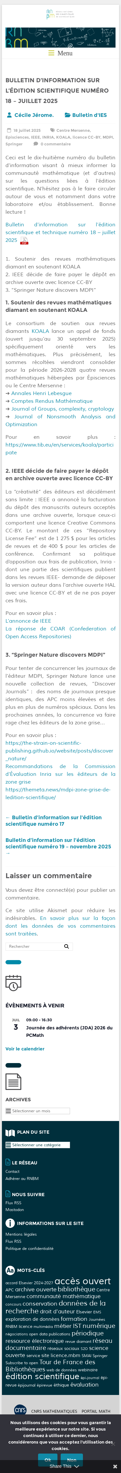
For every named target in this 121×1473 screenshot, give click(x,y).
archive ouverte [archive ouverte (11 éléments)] (35, 1289)
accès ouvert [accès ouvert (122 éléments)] (83, 1281)
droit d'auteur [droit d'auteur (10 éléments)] (57, 1311)
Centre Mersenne (73, 130)
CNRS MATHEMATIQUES (54, 1411)
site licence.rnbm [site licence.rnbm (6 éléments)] (60, 1356)
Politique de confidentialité (29, 1248)
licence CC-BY (86, 137)
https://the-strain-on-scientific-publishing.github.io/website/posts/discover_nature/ (59, 751)
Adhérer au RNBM (22, 1178)
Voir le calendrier (25, 1049)
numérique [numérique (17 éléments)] (99, 1326)
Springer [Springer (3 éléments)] (100, 1355)
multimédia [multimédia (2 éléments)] (43, 1327)
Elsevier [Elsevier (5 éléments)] (84, 1312)
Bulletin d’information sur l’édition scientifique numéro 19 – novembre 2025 (58, 846)
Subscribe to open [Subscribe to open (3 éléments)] (21, 1362)
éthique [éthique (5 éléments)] (61, 1385)
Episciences (17, 137)
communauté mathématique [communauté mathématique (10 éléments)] (63, 1296)
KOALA (63, 137)
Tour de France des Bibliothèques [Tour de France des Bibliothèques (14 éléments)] (50, 1365)
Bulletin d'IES (89, 115)
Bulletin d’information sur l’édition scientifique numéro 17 (53, 820)
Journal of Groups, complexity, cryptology (62, 409)
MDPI (108, 137)
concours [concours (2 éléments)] (13, 1304)
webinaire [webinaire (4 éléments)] (87, 1370)
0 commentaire (51, 144)
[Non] (113, 1444)
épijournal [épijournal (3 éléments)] (26, 1385)
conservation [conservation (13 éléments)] (40, 1304)
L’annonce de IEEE (28, 621)
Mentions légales (21, 1234)
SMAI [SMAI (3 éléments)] (86, 1355)
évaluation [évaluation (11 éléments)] (84, 1384)
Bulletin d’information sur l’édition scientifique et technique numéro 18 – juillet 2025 (60, 232)
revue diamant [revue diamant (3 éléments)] (78, 1341)
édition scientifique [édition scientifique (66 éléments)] (42, 1376)
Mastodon (14, 1209)
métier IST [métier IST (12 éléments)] (67, 1326)
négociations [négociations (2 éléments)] (16, 1334)
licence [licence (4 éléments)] (25, 1326)
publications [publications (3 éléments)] (59, 1334)
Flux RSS (13, 1203)
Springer (14, 144)
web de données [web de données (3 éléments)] (61, 1370)
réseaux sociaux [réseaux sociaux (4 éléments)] (63, 1348)
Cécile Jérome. (34, 115)
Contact (12, 1171)
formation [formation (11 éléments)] (74, 1318)
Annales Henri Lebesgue (41, 393)
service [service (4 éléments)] (33, 1355)
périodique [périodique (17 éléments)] (88, 1333)
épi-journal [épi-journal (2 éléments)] (90, 1378)
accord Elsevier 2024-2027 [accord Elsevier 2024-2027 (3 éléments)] (29, 1283)
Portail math (96, 1411)
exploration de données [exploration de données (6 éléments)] (32, 1319)
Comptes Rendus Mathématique (51, 401)
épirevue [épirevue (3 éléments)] (44, 1385)
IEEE (35, 137)
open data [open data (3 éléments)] (38, 1334)
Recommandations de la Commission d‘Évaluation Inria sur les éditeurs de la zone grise (60, 774)
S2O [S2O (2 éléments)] (84, 1349)
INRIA (48, 137)
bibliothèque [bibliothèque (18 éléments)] (76, 1289)
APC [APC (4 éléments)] (9, 1290)
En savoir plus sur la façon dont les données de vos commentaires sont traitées (60, 926)
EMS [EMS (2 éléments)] (97, 1312)
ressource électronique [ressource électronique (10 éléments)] (34, 1341)
